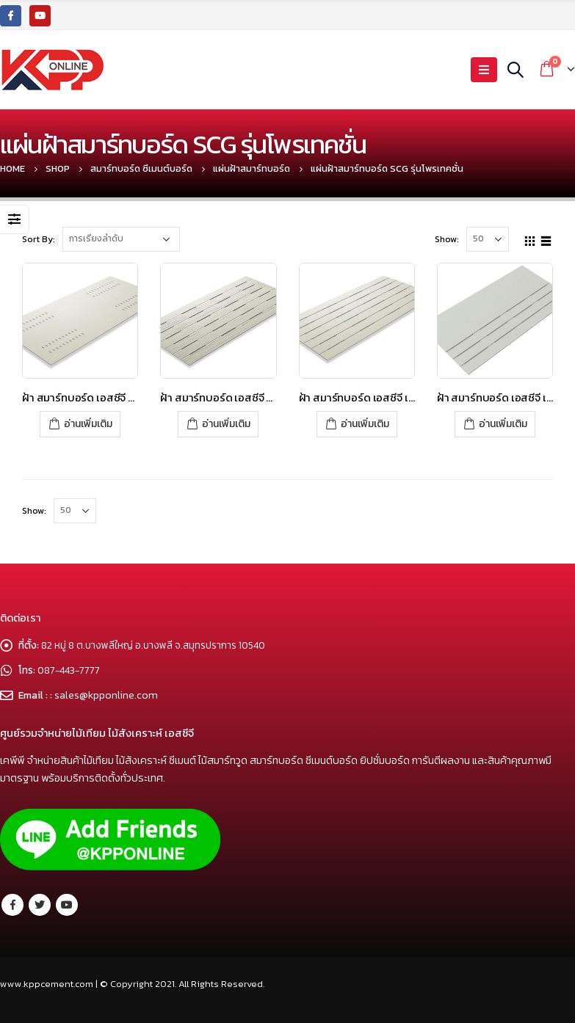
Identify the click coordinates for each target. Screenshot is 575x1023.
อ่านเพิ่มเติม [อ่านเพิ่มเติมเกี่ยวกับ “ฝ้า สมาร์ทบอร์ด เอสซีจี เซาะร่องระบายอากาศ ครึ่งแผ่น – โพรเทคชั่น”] (503, 424)
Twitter (40, 905)
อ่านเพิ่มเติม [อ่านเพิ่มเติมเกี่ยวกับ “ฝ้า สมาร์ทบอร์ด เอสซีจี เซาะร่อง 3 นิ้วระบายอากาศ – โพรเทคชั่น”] (365, 424)
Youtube (67, 905)
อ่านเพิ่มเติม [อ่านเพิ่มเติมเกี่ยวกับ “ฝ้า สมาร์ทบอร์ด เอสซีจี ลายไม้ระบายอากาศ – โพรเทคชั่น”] (226, 424)
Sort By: (38, 239)
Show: (447, 239)
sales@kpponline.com (107, 695)
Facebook (12, 905)
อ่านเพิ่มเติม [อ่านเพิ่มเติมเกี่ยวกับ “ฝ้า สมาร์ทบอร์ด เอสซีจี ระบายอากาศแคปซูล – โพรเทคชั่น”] (88, 424)
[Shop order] (121, 239)
